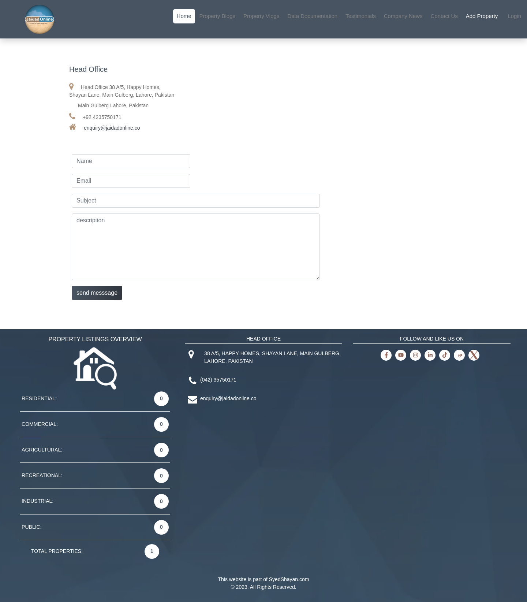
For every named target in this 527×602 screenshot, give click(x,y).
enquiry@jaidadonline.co (112, 128)
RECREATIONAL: (42, 475)
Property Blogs (217, 16)
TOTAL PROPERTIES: (57, 551)
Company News (403, 16)
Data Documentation (312, 16)
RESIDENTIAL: (39, 398)
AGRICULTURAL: (42, 450)
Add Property (482, 16)
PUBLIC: (31, 527)
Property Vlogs (261, 16)
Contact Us (444, 16)
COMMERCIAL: (40, 424)
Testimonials (360, 16)
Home (184, 16)
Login (514, 16)
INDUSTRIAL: (37, 501)
